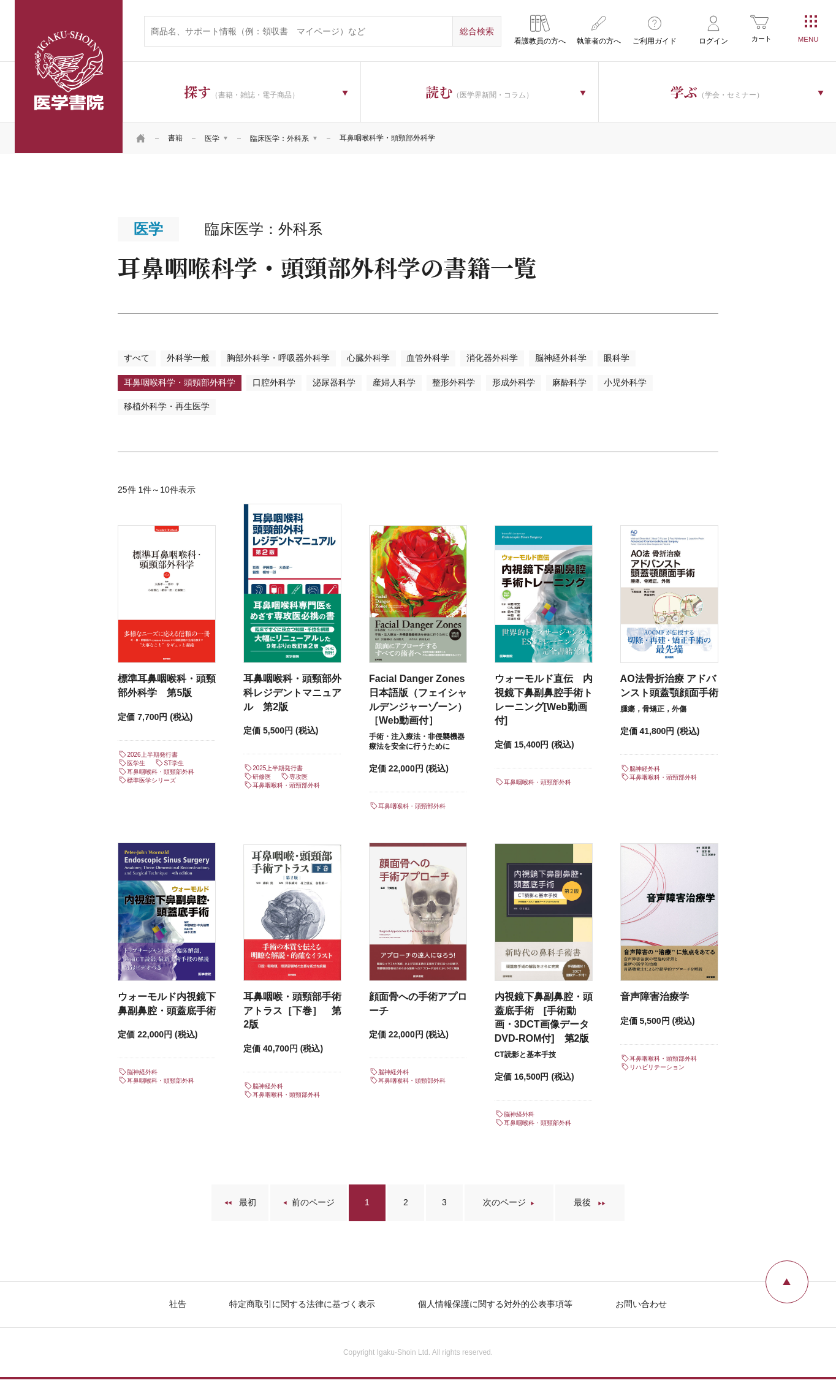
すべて (137, 358)
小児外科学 (625, 382)
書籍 (175, 138)
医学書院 (69, 76)
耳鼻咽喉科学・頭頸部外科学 (179, 382)
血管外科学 (428, 358)
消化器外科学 (493, 358)
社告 (177, 1304)
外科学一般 (188, 358)
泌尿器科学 (334, 382)
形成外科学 (514, 382)
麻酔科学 (570, 382)
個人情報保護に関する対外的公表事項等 (495, 1304)
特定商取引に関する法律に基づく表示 (302, 1304)
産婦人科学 (394, 382)
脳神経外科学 (561, 358)
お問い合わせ (641, 1304)
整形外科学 (454, 382)
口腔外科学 (274, 382)
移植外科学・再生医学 (167, 407)
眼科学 (617, 358)
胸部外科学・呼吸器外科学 (278, 358)
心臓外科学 (368, 358)
